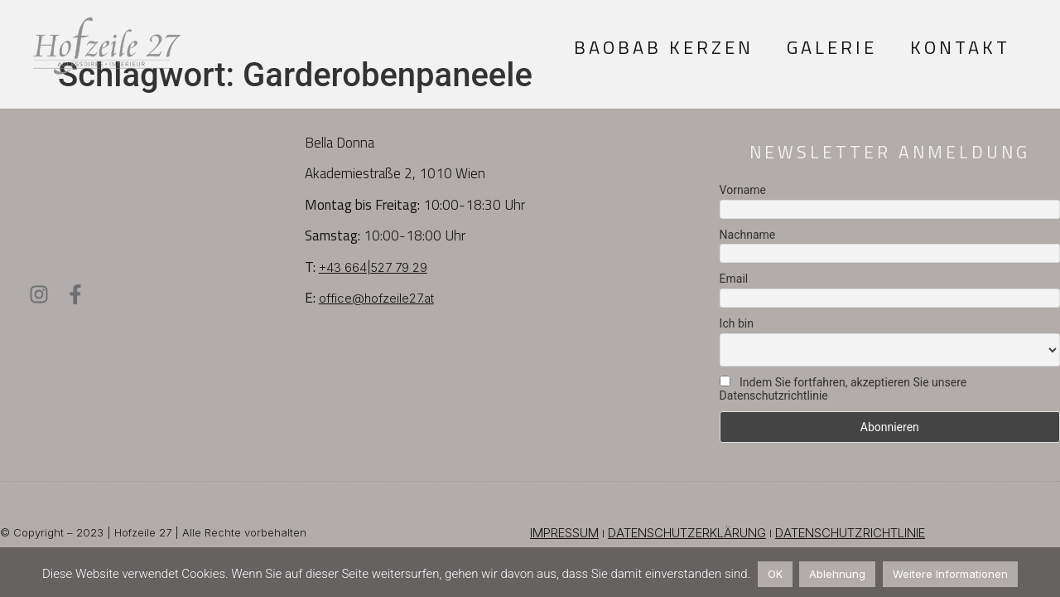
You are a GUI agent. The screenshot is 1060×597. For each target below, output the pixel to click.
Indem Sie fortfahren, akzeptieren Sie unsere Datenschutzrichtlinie (843, 389)
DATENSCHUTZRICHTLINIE (850, 533)
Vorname (743, 190)
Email (734, 278)
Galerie (832, 47)
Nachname (748, 234)
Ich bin (737, 323)
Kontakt (960, 47)
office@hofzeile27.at (376, 298)
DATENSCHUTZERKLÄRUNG (687, 533)
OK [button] (775, 573)
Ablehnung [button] (837, 573)
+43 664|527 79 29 (373, 267)
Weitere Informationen (950, 573)
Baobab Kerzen (664, 47)
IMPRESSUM (564, 533)
